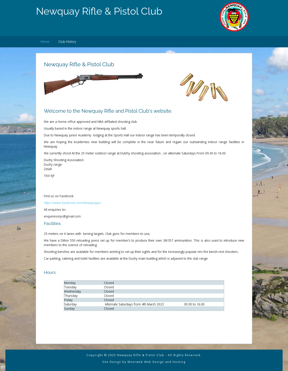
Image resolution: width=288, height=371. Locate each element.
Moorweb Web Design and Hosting (156, 362)
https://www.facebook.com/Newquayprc (72, 203)
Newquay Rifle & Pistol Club (99, 11)
